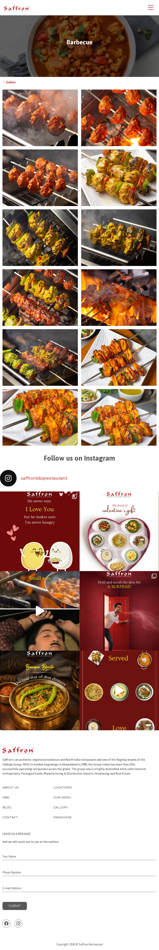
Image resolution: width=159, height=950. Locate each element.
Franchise (62, 817)
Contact (10, 817)
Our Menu (62, 797)
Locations (62, 787)
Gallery (9, 82)
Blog (6, 807)
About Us (10, 787)
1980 (6, 797)
